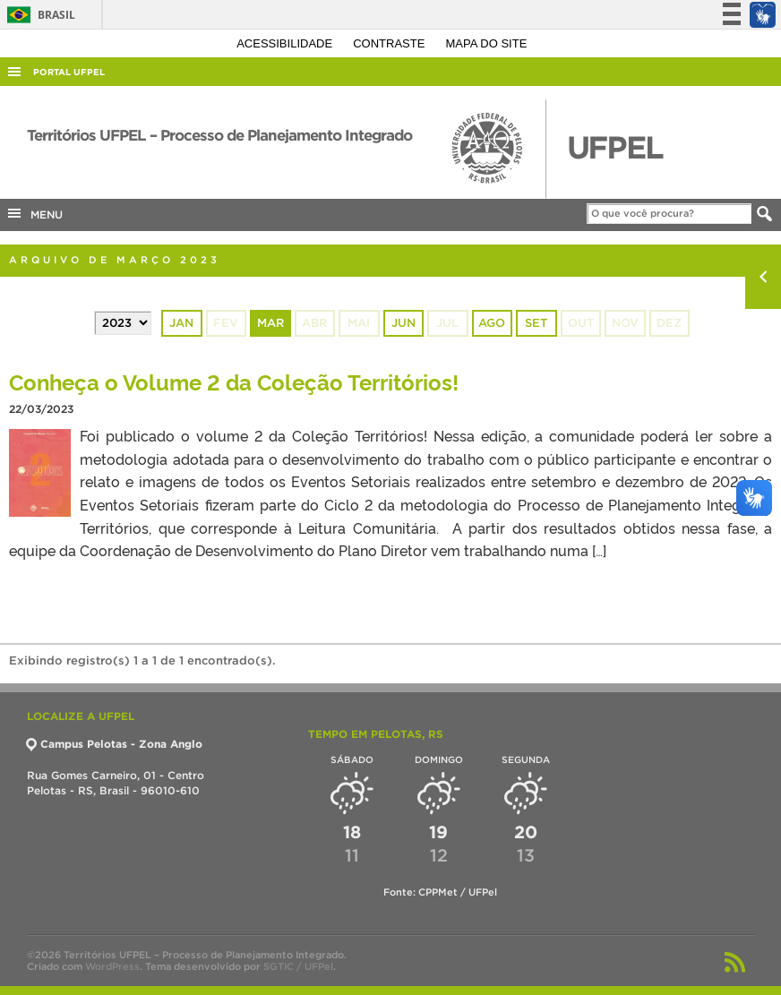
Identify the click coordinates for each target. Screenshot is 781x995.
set (536, 323)
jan (181, 323)
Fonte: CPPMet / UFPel (440, 892)
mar (270, 323)
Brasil (38, 14)
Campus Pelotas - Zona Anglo (114, 744)
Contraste (390, 43)
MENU (34, 213)
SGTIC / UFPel (298, 966)
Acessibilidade (286, 43)
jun (403, 323)
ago (491, 323)
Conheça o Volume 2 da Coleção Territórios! (234, 381)
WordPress (112, 966)
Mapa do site (487, 43)
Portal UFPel (69, 72)
